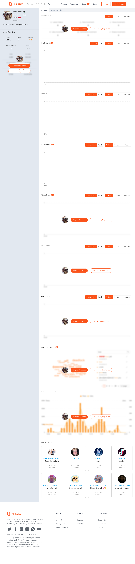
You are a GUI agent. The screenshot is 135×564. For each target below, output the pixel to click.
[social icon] (9, 529)
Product (64, 4)
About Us (59, 521)
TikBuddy (80, 524)
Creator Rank (102, 521)
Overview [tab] (43, 10)
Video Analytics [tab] (56, 10)
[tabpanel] (87, 257)
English (96, 4)
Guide (86, 4)
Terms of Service (62, 528)
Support (101, 528)
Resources (75, 4)
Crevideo (80, 521)
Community (102, 524)
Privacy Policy (61, 524)
